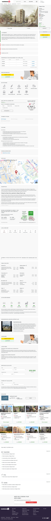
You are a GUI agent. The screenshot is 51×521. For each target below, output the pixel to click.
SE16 (27, 257)
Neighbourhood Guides (25, 510)
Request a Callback (7, 74)
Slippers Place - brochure (6, 152)
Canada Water (43, 15)
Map (9, 28)
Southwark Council (41, 9)
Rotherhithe (41, 16)
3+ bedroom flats (5, 107)
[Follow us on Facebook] (43, 518)
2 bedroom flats (17, 105)
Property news (24, 508)
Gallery (28, 28)
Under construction (19, 398)
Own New (34, 510)
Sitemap (17, 517)
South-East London (32, 257)
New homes (19, 1)
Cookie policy (3, 517)
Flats (25, 1)
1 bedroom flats (9, 105)
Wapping (2, 275)
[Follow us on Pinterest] (49, 518)
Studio (3, 105)
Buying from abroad (25, 514)
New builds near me (25, 513)
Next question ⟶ (7, 110)
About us (34, 513)
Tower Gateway (22, 274)
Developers (31, 1)
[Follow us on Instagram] (44, 518)
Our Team (44, 508)
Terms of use (13, 517)
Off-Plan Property (14, 514)
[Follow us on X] (46, 518)
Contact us (34, 514)
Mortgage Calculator (15, 513)
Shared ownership (36, 511)
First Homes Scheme (36, 508)
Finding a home (24, 511)
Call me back (31, 502)
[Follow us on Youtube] (47, 518)
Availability (44, 28)
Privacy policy (8, 517)
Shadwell (21, 275)
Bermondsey (46, 12)
